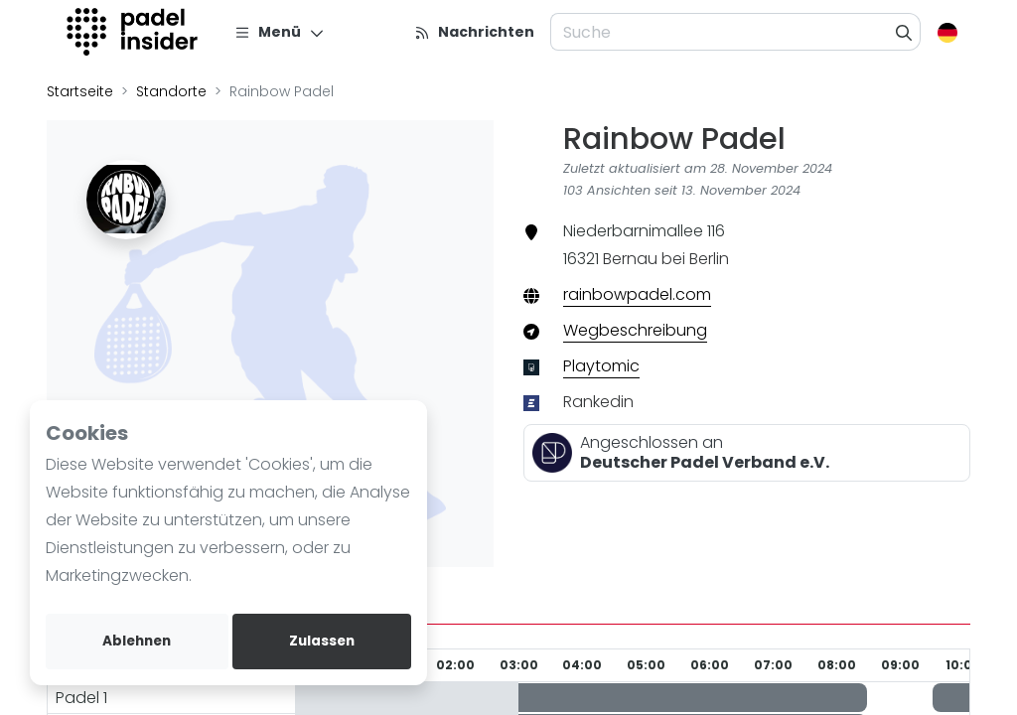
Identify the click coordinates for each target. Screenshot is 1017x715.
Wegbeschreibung (635, 330)
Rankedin (598, 401)
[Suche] (904, 32)
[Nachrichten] (474, 32)
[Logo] (134, 32)
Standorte (171, 91)
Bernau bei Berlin (666, 258)
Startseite (80, 91)
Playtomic (601, 366)
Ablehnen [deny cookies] (136, 641)
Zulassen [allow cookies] (322, 641)
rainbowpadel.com (637, 294)
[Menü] (279, 32)
